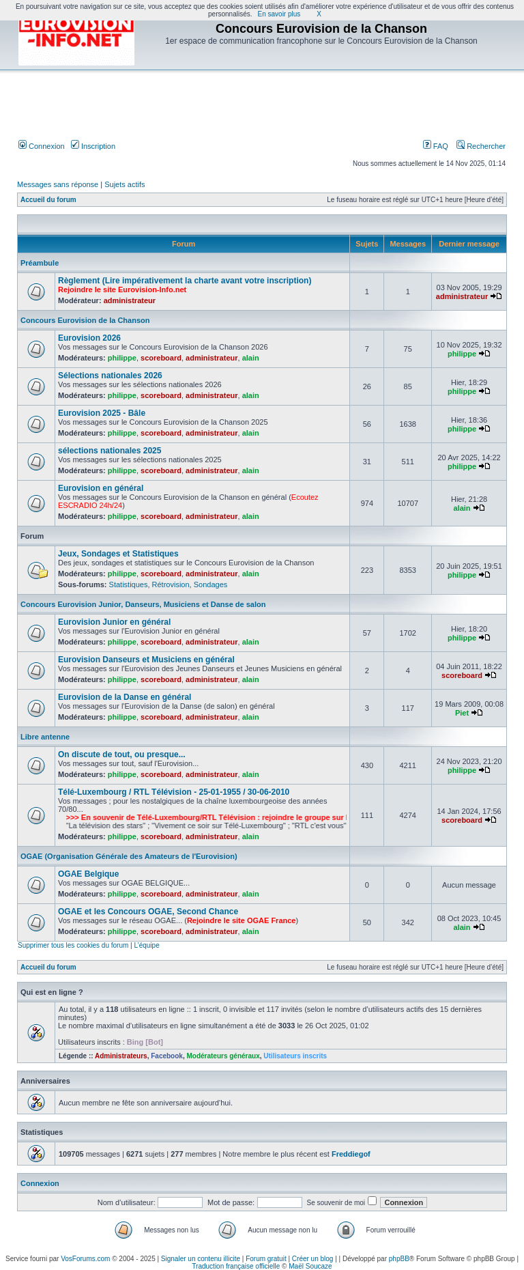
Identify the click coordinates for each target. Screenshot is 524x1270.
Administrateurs (121, 1056)
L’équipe (146, 945)
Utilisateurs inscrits (295, 1056)
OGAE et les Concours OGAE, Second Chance (148, 911)
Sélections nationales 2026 (110, 375)
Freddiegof (351, 1154)
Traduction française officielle (236, 1266)
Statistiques (128, 584)
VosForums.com (85, 1258)
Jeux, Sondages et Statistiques (118, 554)
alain (250, 358)
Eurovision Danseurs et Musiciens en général (146, 659)
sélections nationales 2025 (109, 450)
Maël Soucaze (310, 1266)
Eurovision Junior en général (114, 622)
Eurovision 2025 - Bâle (101, 413)
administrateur (130, 300)
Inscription (93, 146)
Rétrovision (171, 584)
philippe (122, 358)
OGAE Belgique (88, 874)
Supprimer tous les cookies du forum (73, 945)
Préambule (39, 263)
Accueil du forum (48, 199)
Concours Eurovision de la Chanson (84, 320)
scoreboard (161, 358)
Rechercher (481, 146)
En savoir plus (279, 14)
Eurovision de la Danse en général (124, 697)
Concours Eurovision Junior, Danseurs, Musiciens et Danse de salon (142, 604)
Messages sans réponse (57, 184)
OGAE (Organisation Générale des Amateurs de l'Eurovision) (128, 856)
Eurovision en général (100, 488)
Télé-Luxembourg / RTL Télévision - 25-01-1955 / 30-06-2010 (173, 792)
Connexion (41, 146)
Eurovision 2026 (89, 338)
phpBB (399, 1258)
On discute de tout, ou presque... (122, 754)
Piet (462, 713)
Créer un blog (313, 1258)
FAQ (435, 146)
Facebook (167, 1056)
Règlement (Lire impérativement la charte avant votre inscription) (184, 280)
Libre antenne (45, 737)
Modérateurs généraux (222, 1056)
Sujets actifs (124, 184)
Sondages (211, 584)
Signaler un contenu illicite (200, 1258)
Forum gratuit (266, 1258)
